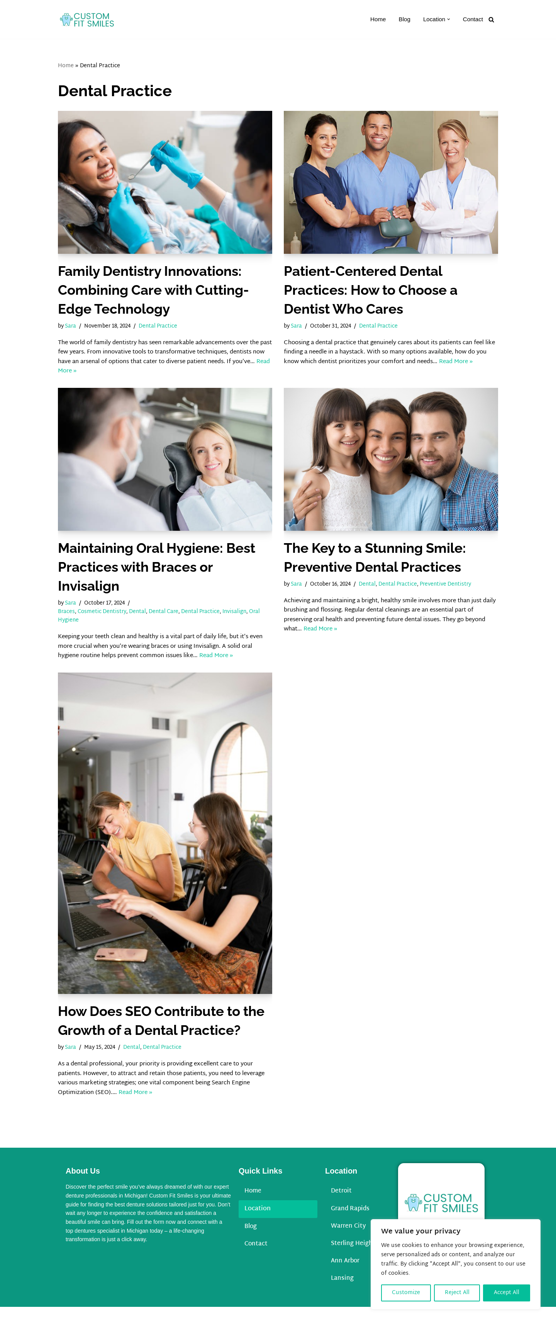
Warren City (349, 1243)
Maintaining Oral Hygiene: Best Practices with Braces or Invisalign (156, 572)
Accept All (506, 1293)
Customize (406, 1293)
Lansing (342, 1296)
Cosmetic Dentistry (105, 618)
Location (257, 1225)
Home (374, 19)
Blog (401, 19)
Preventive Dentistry (458, 590)
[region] (456, 1264)
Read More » (128, 376)
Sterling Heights (355, 1261)
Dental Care (170, 618)
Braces (67, 618)
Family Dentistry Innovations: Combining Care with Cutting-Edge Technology (153, 290)
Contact (472, 19)
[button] (447, 19)
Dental (142, 618)
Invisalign (246, 618)
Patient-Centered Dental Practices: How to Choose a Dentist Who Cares (371, 290)
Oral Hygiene (75, 628)
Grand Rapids (351, 1225)
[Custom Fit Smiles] (87, 19)
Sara (72, 327)
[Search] (491, 19)
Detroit (342, 1207)
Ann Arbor (346, 1278)
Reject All (457, 1293)
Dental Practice (165, 327)
